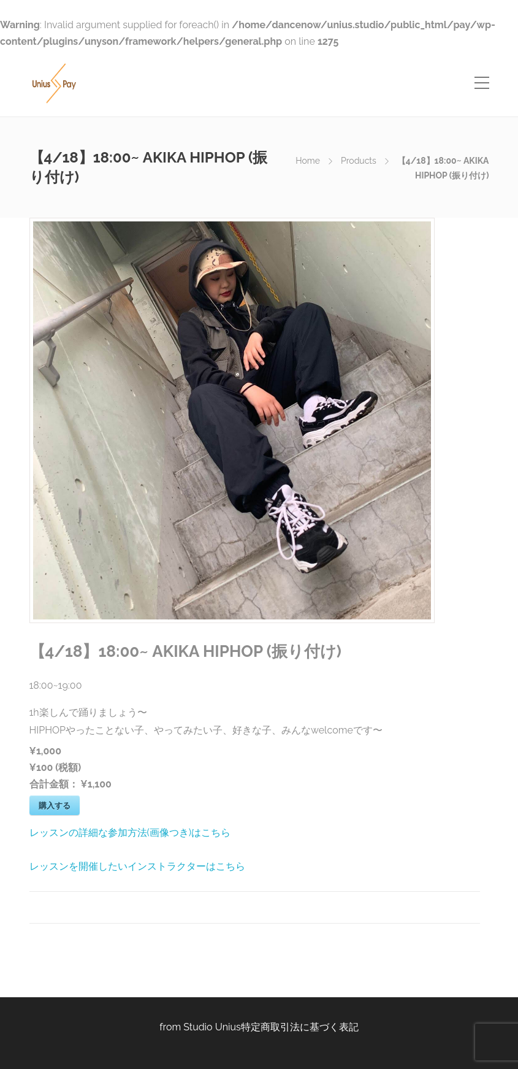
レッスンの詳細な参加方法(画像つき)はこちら (130, 832)
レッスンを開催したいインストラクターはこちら (137, 866)
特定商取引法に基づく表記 (300, 1027)
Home (307, 161)
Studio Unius (212, 1027)
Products (358, 161)
